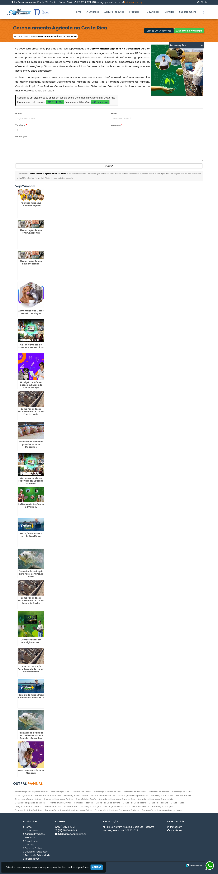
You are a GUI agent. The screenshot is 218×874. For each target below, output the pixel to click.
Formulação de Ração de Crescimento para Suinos (68, 810)
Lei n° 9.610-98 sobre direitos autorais (57, 178)
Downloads (153, 12)
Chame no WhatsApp (189, 30)
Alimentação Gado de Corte (48, 795)
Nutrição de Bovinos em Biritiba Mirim (31, 535)
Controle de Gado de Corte (108, 803)
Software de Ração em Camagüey (31, 505)
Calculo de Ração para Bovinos (58, 799)
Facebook (176, 830)
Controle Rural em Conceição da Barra (31, 641)
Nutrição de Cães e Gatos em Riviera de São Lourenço (31, 385)
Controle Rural (177, 803)
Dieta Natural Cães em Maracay (31, 771)
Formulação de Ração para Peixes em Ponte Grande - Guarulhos (31, 735)
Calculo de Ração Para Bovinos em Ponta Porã (31, 696)
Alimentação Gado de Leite (76, 795)
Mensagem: (22, 136)
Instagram (176, 827)
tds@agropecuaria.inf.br (107, 2)
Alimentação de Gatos (182, 792)
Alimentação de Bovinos (135, 792)
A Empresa (92, 12)
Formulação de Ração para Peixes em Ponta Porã (31, 574)
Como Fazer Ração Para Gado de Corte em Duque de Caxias (31, 600)
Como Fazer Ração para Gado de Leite (155, 799)
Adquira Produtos (114, 12)
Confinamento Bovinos (60, 803)
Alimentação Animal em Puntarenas (31, 231)
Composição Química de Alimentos (31, 803)
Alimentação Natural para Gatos (133, 795)
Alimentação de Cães (159, 792)
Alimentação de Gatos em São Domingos (31, 312)
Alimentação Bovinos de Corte (107, 792)
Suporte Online (187, 12)
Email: (115, 113)
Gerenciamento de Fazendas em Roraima (30, 346)
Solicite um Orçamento (159, 30)
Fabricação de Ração (91, 806)
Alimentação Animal (81, 792)
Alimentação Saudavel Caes (28, 799)
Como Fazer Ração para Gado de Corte (117, 799)
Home (78, 12)
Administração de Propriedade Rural (31, 792)
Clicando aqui (99, 102)
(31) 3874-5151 (83, 2)
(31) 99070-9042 (67, 830)
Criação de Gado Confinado (28, 806)
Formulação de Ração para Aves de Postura (162, 810)
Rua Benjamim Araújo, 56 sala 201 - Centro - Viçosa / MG (43, 2)
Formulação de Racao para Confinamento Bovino (126, 806)
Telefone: (21, 125)
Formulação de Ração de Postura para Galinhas (117, 810)
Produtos (135, 12)
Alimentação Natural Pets (162, 795)
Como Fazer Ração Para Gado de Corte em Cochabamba (31, 669)
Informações (32, 858)
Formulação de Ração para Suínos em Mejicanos (31, 444)
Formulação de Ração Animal (28, 810)
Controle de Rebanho (158, 803)
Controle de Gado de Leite (134, 803)
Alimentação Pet (183, 795)
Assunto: (116, 125)
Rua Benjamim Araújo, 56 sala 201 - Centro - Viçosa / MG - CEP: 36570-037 (129, 828)
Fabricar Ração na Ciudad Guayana (31, 204)
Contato (169, 12)
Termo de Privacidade (37, 855)
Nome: (19, 113)
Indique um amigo (133, 2)
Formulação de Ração (162, 806)
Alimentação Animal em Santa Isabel (31, 262)
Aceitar (96, 867)
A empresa (31, 830)
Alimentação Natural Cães (103, 795)
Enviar (109, 165)
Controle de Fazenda (83, 803)
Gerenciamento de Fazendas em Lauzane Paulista (30, 481)
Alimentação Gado (23, 795)
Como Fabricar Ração (86, 799)
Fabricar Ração (71, 806)
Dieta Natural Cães (52, 806)
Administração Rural (60, 792)
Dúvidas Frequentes (36, 851)
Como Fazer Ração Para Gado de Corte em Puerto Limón (31, 411)
